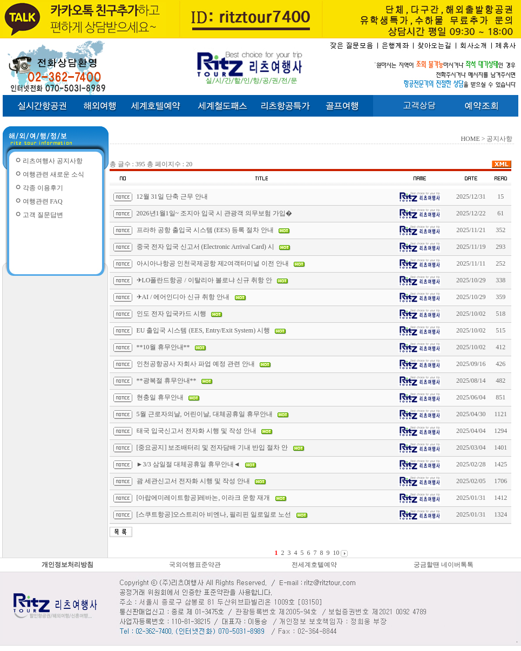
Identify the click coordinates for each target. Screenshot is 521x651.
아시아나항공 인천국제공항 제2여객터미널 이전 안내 (213, 263)
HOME (470, 139)
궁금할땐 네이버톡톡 (443, 564)
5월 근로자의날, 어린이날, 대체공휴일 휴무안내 (205, 414)
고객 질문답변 (43, 215)
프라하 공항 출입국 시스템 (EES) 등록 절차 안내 (205, 230)
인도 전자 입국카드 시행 (171, 313)
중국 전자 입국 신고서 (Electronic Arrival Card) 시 (206, 246)
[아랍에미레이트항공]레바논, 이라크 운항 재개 (203, 497)
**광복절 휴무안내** (167, 380)
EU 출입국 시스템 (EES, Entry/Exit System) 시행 (203, 330)
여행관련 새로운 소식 (53, 174)
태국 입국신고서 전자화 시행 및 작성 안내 (196, 431)
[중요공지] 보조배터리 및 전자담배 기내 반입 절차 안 (212, 447)
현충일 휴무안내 (160, 397)
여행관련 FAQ (43, 201)
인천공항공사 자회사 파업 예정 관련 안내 (196, 364)
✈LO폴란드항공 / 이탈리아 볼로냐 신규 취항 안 (204, 280)
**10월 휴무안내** (163, 347)
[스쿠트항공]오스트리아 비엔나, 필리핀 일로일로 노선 (214, 514)
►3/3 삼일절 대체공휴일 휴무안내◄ (188, 464)
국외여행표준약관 (195, 564)
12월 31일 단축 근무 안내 (172, 196)
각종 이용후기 (43, 188)
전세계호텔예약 (314, 564)
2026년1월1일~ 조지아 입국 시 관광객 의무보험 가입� (215, 213)
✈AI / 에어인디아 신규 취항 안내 (183, 297)
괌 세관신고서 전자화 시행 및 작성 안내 (193, 481)
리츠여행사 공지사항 (53, 161)
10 (336, 553)
